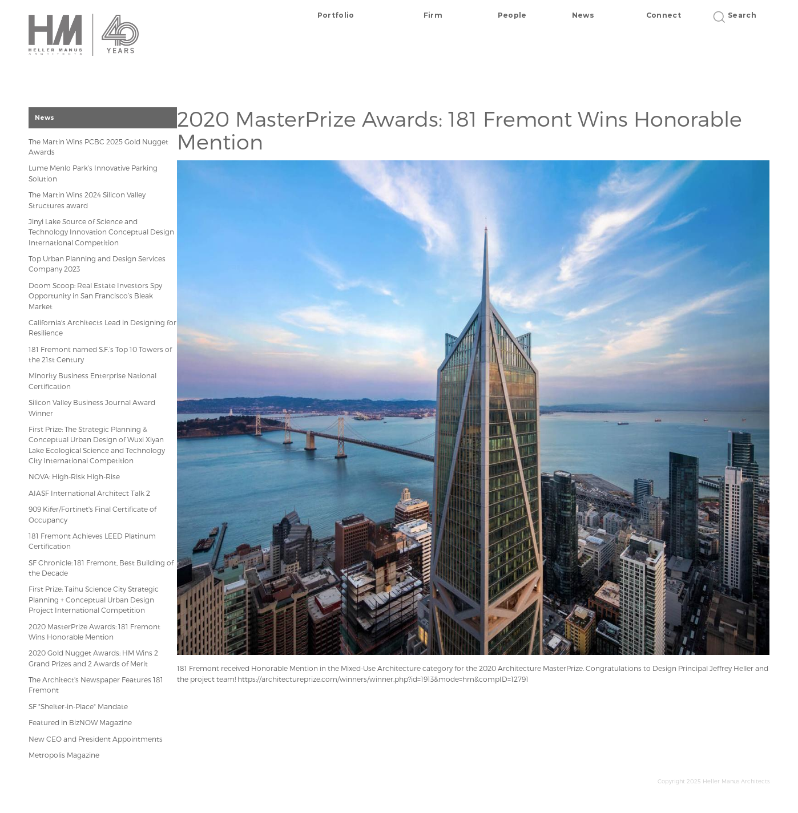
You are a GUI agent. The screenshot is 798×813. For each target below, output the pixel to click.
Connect (663, 15)
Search (738, 15)
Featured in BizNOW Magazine (80, 722)
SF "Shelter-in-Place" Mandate (78, 706)
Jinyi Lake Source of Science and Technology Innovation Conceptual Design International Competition (101, 231)
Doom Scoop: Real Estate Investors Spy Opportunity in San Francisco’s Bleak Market (95, 295)
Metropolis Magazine (64, 755)
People (512, 15)
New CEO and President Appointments (96, 739)
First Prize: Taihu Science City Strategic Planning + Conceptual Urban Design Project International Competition (94, 599)
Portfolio (335, 15)
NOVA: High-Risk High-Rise (74, 476)
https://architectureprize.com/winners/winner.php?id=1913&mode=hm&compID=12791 (383, 679)
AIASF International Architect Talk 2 (89, 493)
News (583, 15)
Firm (433, 15)
